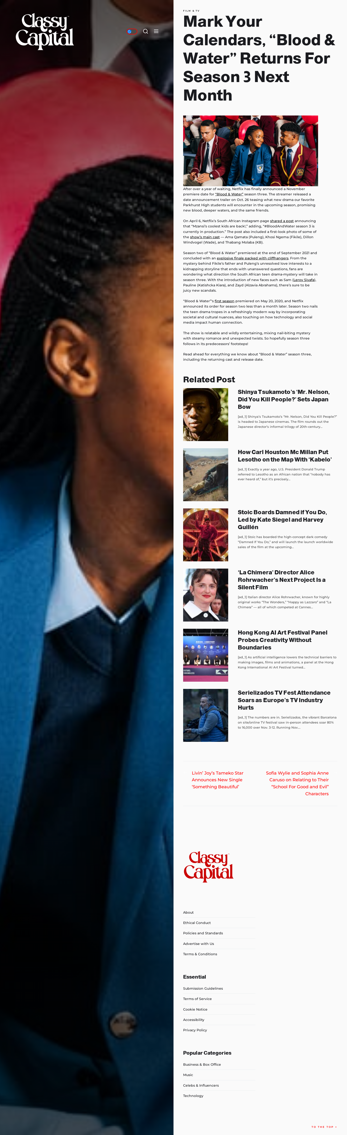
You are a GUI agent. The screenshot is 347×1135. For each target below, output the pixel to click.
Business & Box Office (202, 1064)
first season (224, 301)
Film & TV (191, 11)
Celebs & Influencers (201, 1085)
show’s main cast (205, 237)
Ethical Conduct (197, 923)
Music (188, 1075)
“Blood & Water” (229, 194)
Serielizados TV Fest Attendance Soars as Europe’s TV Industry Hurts (284, 700)
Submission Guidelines (203, 988)
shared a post (282, 221)
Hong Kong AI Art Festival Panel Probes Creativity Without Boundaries (282, 640)
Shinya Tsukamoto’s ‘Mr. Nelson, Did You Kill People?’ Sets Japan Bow (284, 399)
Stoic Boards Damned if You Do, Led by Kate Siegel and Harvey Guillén (282, 519)
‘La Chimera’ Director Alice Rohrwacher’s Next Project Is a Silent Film (282, 579)
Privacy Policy (195, 1030)
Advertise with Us (198, 944)
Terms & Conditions (200, 954)
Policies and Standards (203, 933)
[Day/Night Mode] (132, 31)
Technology (193, 1096)
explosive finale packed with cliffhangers (252, 258)
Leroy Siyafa (304, 280)
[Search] (145, 31)
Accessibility (193, 1020)
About (188, 912)
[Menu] (156, 31)
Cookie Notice (195, 1009)
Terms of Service (197, 999)
